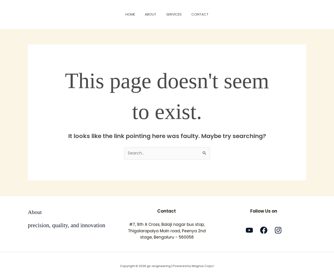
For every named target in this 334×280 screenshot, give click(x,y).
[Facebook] (263, 230)
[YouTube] (249, 230)
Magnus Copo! (203, 266)
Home (127, 14)
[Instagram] (278, 230)
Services (175, 14)
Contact (202, 14)
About (150, 14)
